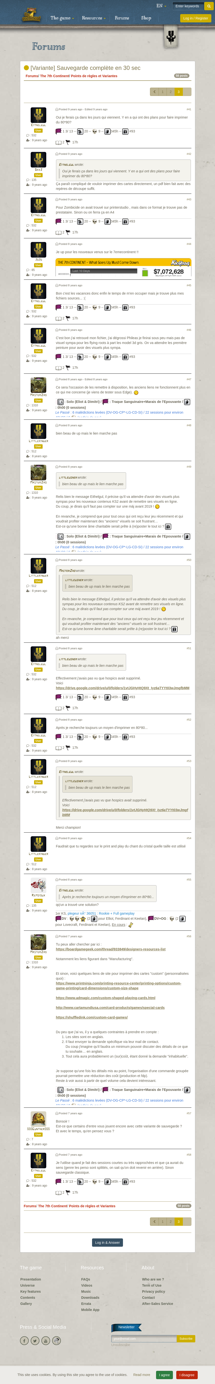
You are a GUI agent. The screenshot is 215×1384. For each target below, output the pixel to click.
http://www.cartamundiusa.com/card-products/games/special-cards (110, 1008)
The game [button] (62, 18)
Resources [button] (94, 18)
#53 (189, 761)
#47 (189, 379)
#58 (189, 1154)
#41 (189, 109)
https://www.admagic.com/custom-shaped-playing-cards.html (106, 998)
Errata (86, 1304)
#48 (189, 425)
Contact (148, 1298)
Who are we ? (153, 1279)
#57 (189, 1113)
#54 (189, 838)
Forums (122, 18)
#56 (189, 936)
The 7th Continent (54, 76)
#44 (189, 243)
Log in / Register (195, 18)
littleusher (68, 478)
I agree (164, 1375)
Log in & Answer (107, 1243)
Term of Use (152, 1285)
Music (86, 1291)
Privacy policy (153, 1291)
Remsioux (38, 895)
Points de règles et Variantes (94, 76)
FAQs (85, 1279)
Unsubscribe (120, 1345)
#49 (189, 466)
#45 (189, 285)
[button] (161, 6)
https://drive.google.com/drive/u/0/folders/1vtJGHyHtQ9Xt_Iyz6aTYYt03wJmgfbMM (122, 688)
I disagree (186, 1375)
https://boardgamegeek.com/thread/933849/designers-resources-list (111, 949)
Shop (146, 18)
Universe (27, 1285)
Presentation (30, 1279)
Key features (30, 1291)
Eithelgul (38, 125)
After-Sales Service (157, 1304)
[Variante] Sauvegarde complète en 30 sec (82, 68)
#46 (189, 329)
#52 (189, 719)
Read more (142, 1375)
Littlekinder (38, 441)
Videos (87, 1285)
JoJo (38, 260)
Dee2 (38, 170)
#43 (189, 199)
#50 (189, 559)
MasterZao (38, 395)
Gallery (26, 1304)
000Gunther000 (38, 1129)
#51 (189, 648)
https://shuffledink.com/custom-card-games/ (92, 1017)
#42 (189, 153)
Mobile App (90, 1310)
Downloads (90, 1298)
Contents (27, 1298)
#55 (189, 879)
